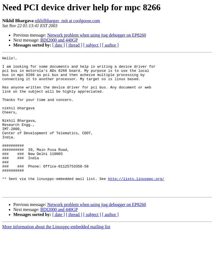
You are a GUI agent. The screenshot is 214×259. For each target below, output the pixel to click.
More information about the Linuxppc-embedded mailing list (56, 254)
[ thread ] (74, 45)
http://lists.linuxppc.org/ (136, 203)
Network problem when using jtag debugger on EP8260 (96, 35)
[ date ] (58, 45)
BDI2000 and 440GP (59, 40)
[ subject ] (92, 45)
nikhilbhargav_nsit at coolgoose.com (67, 20)
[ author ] (110, 45)
